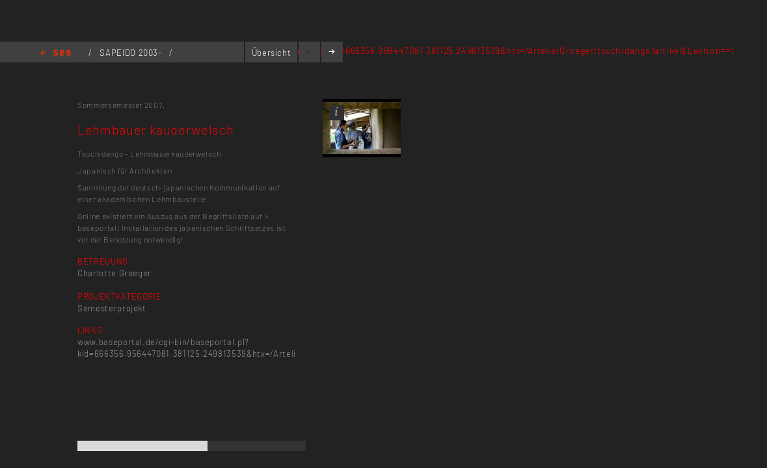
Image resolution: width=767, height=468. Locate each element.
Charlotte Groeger (114, 273)
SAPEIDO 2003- (132, 52)
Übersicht (271, 52)
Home (55, 53)
